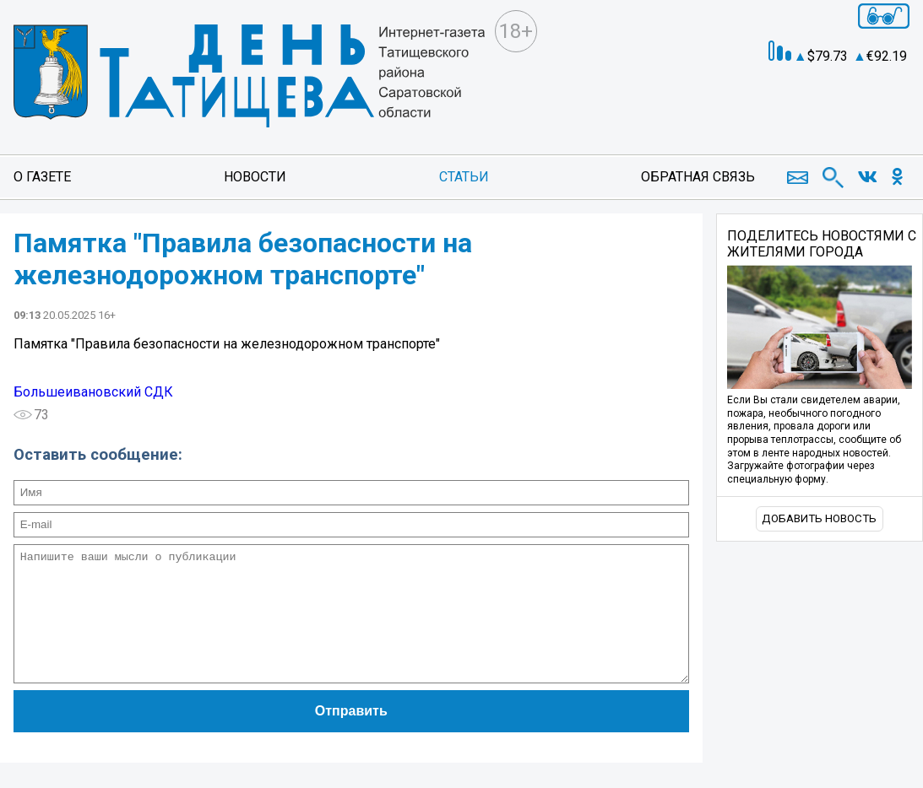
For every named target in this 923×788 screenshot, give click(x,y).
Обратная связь (698, 177)
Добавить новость (819, 518)
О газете (42, 177)
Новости (255, 177)
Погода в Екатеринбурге (852, 108)
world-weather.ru (852, 93)
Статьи (464, 177)
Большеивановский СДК (93, 392)
